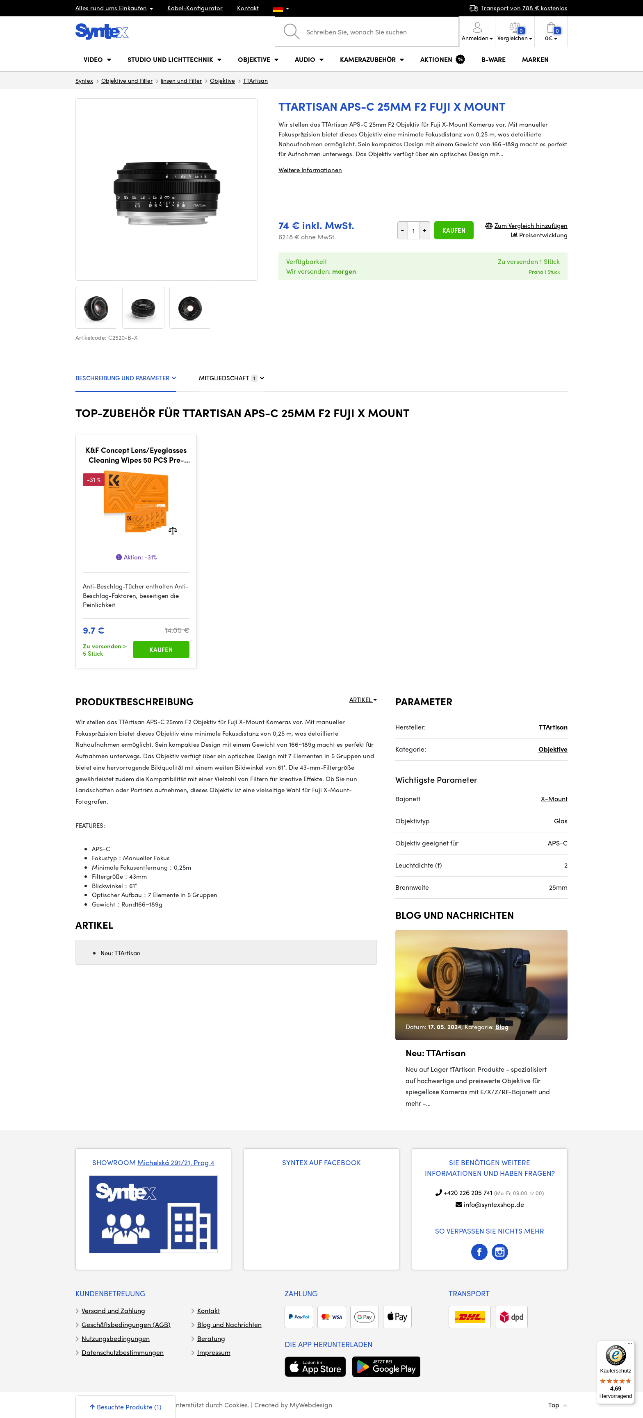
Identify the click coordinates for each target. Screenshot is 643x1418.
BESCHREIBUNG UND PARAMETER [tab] (125, 377)
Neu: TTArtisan (120, 952)
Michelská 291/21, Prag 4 (175, 1162)
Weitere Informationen (310, 169)
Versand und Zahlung (113, 1310)
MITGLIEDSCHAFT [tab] (231, 377)
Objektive (222, 80)
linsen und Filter (181, 80)
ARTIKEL (363, 699)
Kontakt (248, 7)
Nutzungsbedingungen (116, 1338)
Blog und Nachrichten (229, 1324)
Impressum (213, 1352)
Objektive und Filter (127, 80)
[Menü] (630, 1345)
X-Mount (554, 798)
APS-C (558, 843)
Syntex (84, 80)
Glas (561, 820)
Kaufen (453, 230)
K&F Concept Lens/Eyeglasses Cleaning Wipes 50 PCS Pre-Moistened (136, 454)
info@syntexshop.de (494, 1204)
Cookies (236, 1404)
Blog (501, 1026)
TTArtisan (255, 80)
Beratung (211, 1338)
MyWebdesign (311, 1404)
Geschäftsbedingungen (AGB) (126, 1324)
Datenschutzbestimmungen (123, 1352)
